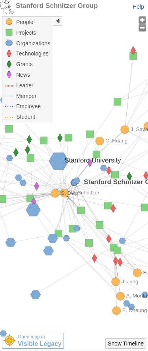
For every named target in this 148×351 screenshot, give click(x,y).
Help (138, 7)
